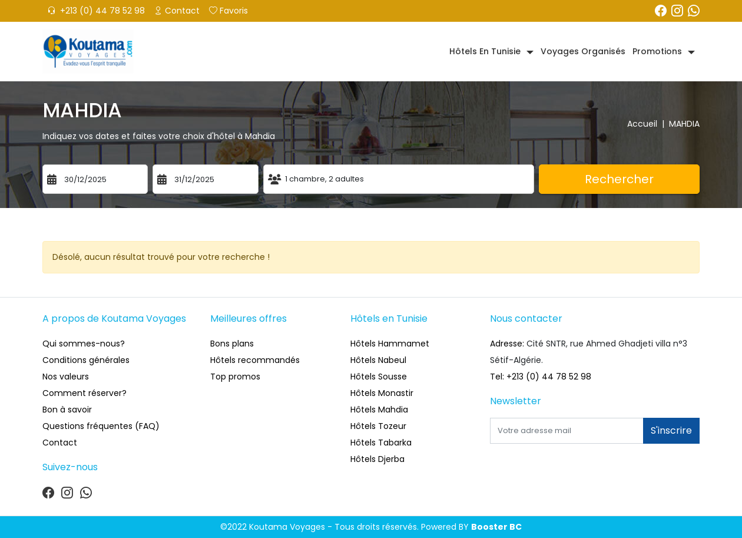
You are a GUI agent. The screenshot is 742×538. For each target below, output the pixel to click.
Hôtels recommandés (255, 360)
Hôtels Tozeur (378, 426)
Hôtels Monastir (381, 393)
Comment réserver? (84, 393)
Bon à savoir (67, 409)
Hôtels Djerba (377, 459)
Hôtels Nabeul (378, 360)
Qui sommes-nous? (83, 343)
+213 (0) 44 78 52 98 (96, 10)
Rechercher (619, 179)
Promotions (657, 51)
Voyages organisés (583, 51)
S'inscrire (671, 430)
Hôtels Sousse (378, 376)
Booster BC (496, 527)
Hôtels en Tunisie (485, 51)
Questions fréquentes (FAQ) (101, 426)
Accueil (648, 124)
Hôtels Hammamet (389, 343)
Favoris (228, 10)
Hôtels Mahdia (379, 409)
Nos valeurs (65, 376)
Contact (177, 10)
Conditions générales (86, 360)
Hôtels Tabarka (381, 442)
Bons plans (232, 343)
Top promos (235, 376)
